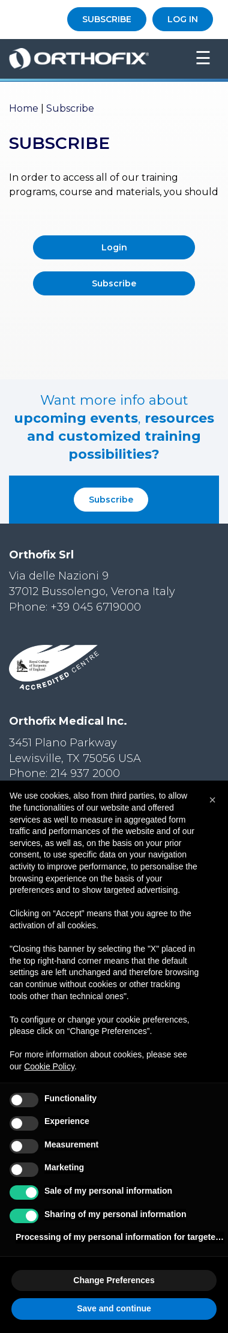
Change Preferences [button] (113, 1280)
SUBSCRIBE (106, 19)
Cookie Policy (49, 1066)
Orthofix (94, 59)
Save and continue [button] (114, 1308)
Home (23, 108)
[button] (212, 799)
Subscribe (114, 283)
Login (114, 247)
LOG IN (182, 19)
